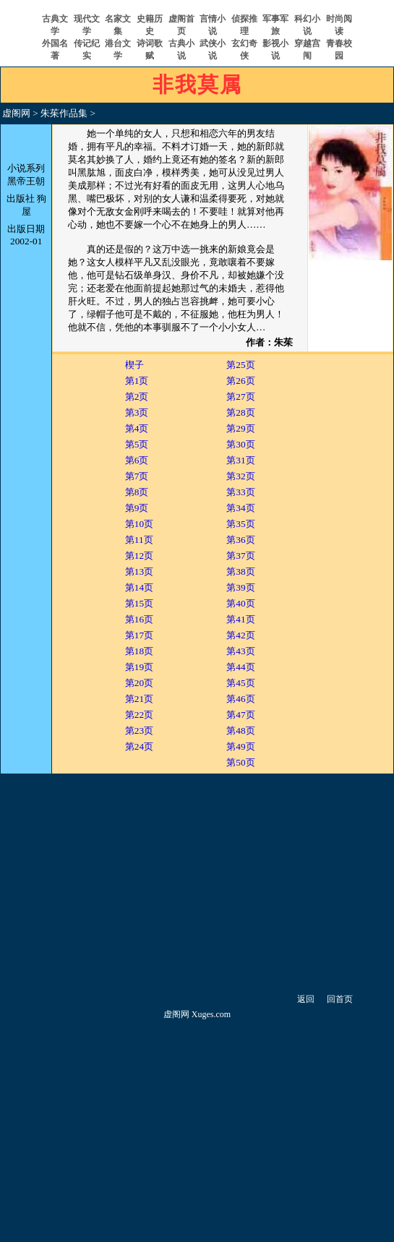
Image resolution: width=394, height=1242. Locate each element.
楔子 (134, 364)
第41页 (240, 619)
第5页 (137, 444)
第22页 (139, 714)
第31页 (240, 460)
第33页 (240, 492)
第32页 (240, 476)
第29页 (240, 428)
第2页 (137, 396)
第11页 (139, 539)
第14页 (139, 587)
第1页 (137, 380)
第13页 (139, 571)
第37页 (240, 555)
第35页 (240, 523)
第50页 (240, 762)
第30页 (240, 444)
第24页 (139, 746)
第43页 (240, 651)
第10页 (139, 523)
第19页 (139, 666)
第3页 (137, 412)
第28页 (240, 412)
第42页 (240, 635)
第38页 (240, 571)
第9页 (137, 507)
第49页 (240, 746)
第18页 (139, 651)
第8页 (137, 492)
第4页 (137, 428)
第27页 (240, 396)
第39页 (240, 587)
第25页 (240, 364)
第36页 (240, 539)
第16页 (139, 619)
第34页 (240, 507)
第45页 (240, 682)
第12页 (139, 555)
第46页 (240, 698)
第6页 (137, 460)
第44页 (240, 666)
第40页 (240, 603)
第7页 (137, 476)
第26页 (240, 380)
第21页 (139, 698)
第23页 (139, 730)
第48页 (240, 730)
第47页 (240, 714)
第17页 (139, 635)
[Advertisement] (197, 882)
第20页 (139, 682)
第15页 (139, 603)
